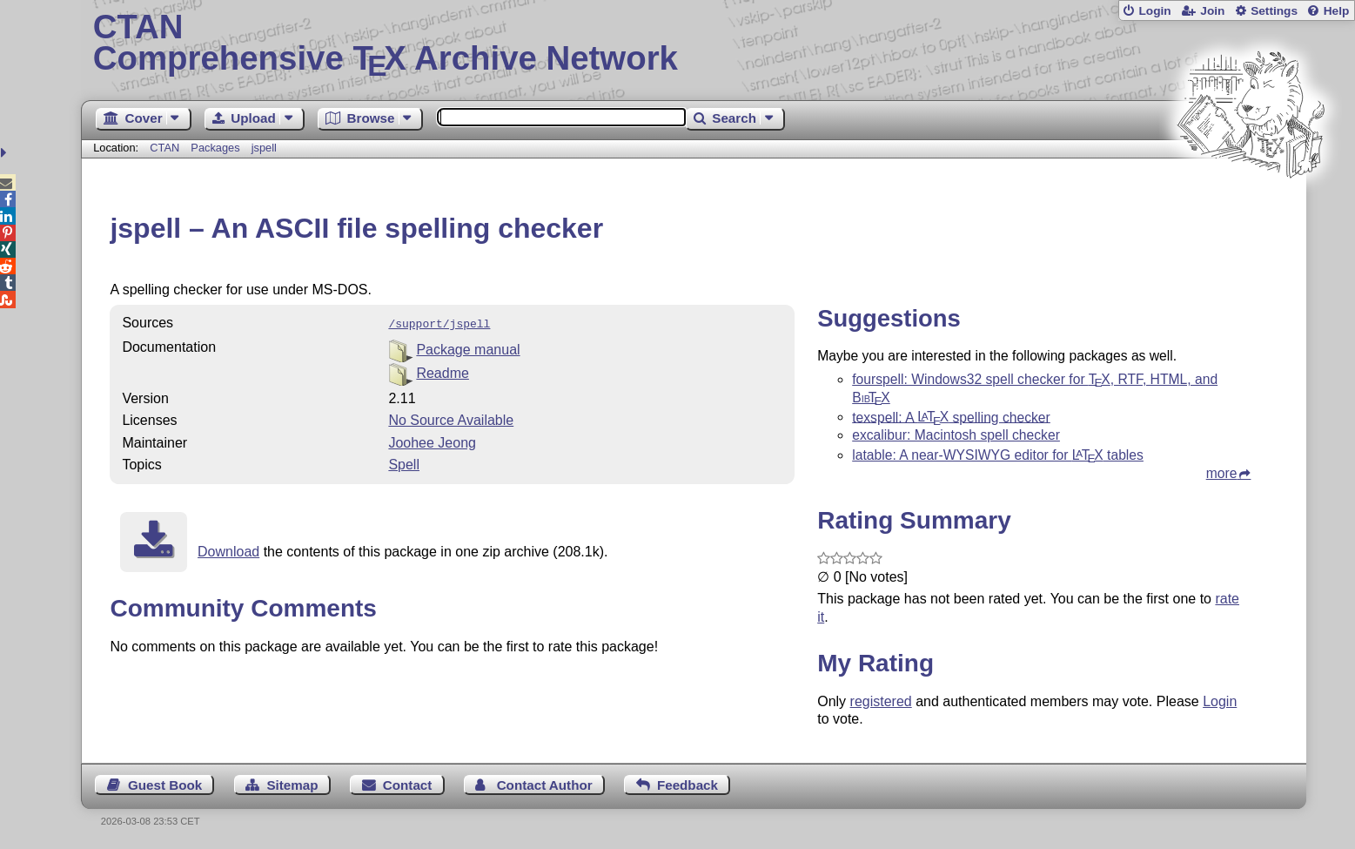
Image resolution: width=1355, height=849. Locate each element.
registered (881, 701)
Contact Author (545, 785)
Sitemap (292, 785)
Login (1154, 10)
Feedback (687, 785)
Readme (442, 371)
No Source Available (450, 418)
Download (228, 549)
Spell (403, 462)
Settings (1274, 10)
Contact (408, 785)
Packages (217, 147)
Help (1337, 10)
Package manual (468, 347)
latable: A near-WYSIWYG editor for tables (998, 455)
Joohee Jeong (432, 441)
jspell (264, 147)
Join (1212, 10)
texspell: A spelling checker (951, 416)
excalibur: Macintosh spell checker (956, 435)
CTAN (164, 147)
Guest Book (165, 785)
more (1222, 473)
